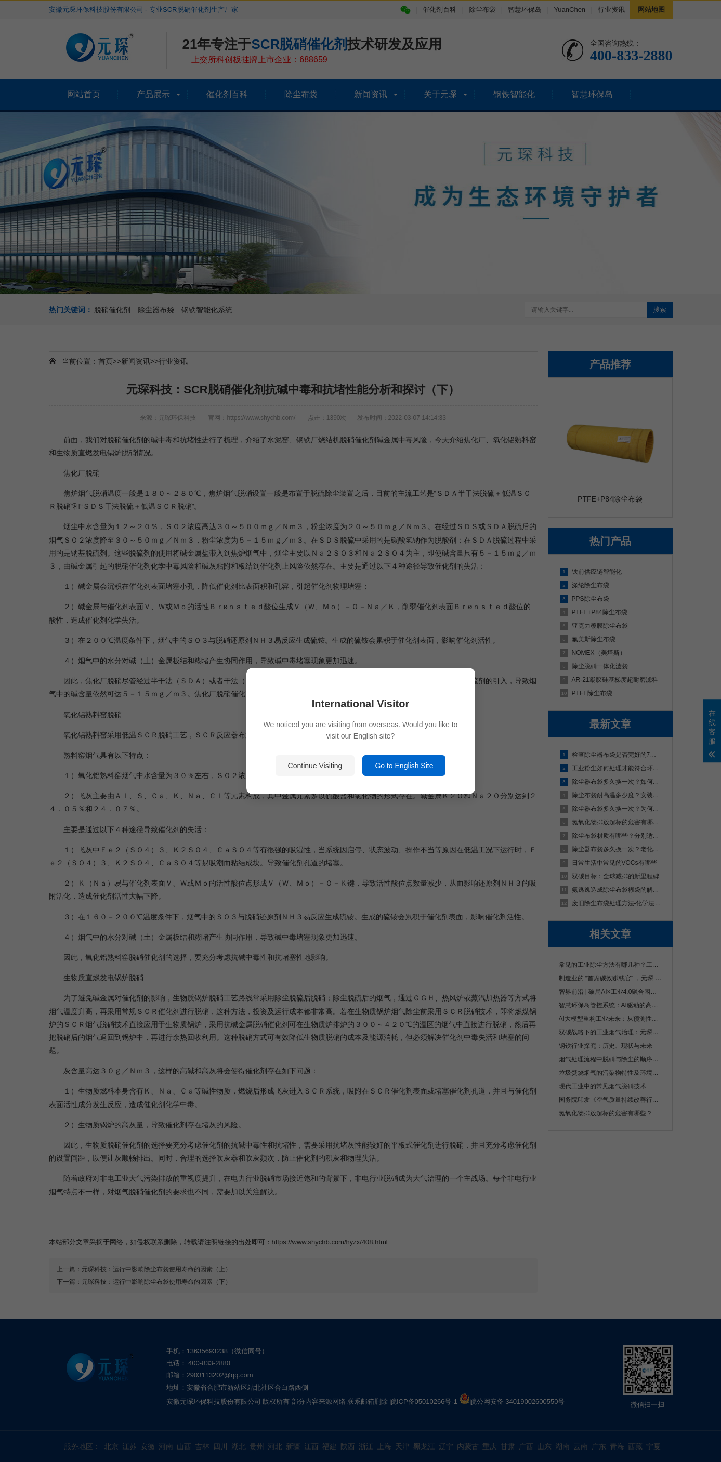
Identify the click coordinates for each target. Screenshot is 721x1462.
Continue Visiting (315, 765)
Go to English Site (404, 765)
